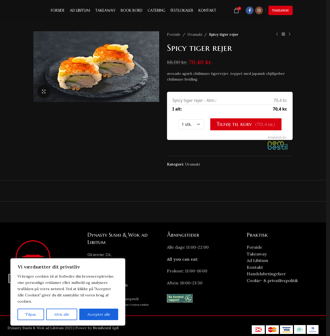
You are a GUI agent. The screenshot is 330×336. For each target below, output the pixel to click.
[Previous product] (277, 34)
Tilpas (30, 314)
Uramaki (194, 34)
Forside (174, 34)
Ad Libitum (257, 260)
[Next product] (289, 34)
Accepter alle (98, 314)
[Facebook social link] (250, 10)
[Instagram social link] (259, 10)
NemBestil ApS (106, 328)
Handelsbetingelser (266, 273)
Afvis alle (61, 314)
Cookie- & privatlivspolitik (272, 280)
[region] (67, 292)
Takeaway (280, 10)
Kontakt (255, 267)
